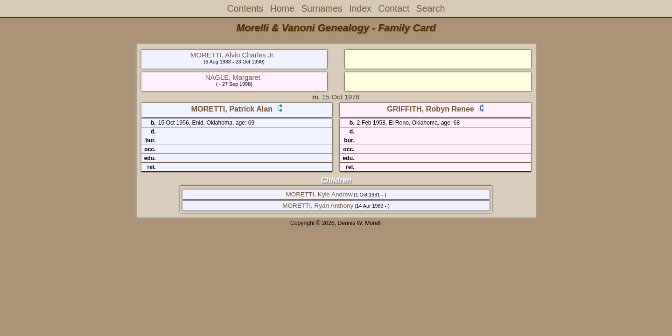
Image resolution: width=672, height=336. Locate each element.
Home (282, 8)
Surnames (322, 8)
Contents (245, 8)
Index (360, 8)
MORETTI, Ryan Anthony (317, 205)
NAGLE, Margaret (232, 77)
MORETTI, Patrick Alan (232, 109)
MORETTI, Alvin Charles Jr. (232, 55)
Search (430, 8)
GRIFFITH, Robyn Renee (430, 109)
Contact (393, 8)
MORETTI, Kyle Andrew (319, 194)
